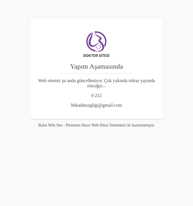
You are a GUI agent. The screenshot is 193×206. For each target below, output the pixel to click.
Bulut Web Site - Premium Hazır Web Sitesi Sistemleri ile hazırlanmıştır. (96, 125)
